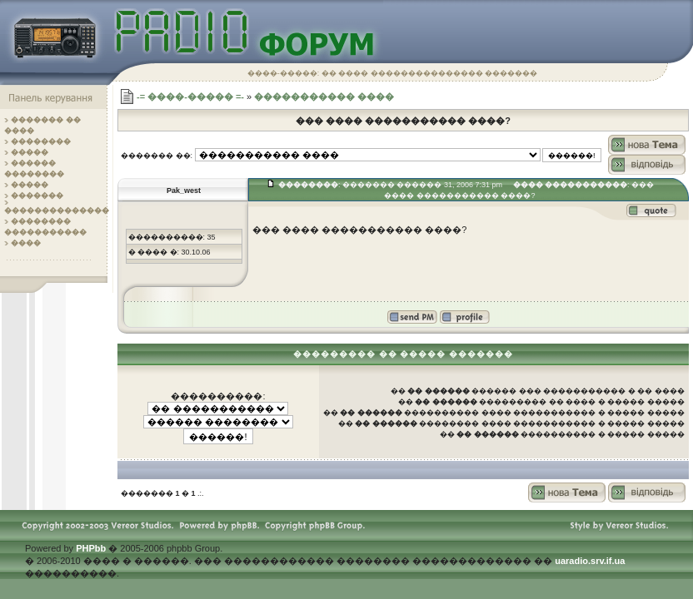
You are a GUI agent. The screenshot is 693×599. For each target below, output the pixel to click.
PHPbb (91, 548)
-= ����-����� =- (190, 96)
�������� (41, 141)
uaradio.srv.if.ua (590, 561)
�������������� (56, 210)
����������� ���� (324, 96)
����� (29, 152)
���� (26, 243)
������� (37, 195)
